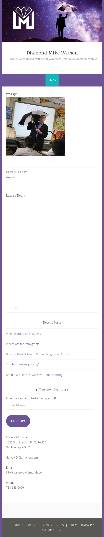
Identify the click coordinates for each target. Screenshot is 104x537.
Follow (18, 421)
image (16, 174)
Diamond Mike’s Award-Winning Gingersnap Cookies (38, 354)
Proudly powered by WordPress (37, 525)
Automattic (51, 530)
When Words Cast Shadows (23, 334)
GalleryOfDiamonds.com (22, 457)
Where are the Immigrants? (23, 344)
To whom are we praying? (22, 364)
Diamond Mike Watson (52, 53)
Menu (54, 80)
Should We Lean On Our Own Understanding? (35, 375)
